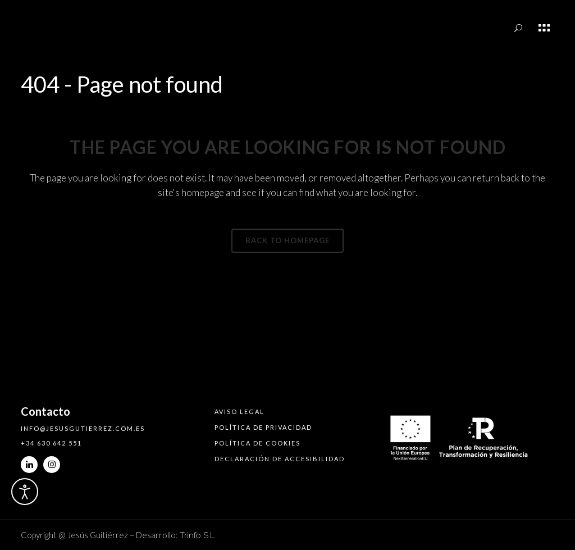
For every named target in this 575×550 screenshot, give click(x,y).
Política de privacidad (263, 427)
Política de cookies (257, 443)
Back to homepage (287, 240)
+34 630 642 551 (51, 443)
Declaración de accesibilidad (280, 458)
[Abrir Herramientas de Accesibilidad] (24, 491)
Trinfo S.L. (198, 535)
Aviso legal (239, 411)
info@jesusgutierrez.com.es (83, 428)
